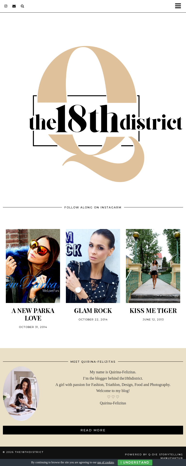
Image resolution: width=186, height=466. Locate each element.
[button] (179, 6)
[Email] (14, 6)
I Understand (135, 462)
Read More (93, 430)
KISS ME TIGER (153, 310)
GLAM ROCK (93, 310)
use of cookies (105, 462)
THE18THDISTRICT (29, 452)
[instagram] (6, 6)
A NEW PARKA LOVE (33, 314)
